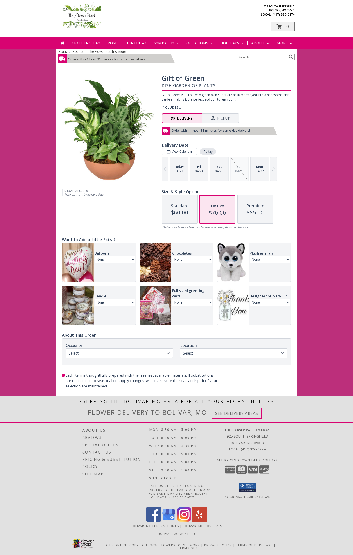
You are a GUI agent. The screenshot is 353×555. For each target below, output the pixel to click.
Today (208, 151)
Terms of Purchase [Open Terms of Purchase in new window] (254, 545)
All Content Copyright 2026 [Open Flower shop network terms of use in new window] (131, 545)
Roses (114, 43)
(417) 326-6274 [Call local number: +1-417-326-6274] (283, 14)
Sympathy (167, 43)
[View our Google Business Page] (169, 520)
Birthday (136, 43)
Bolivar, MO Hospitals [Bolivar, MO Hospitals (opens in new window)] (202, 526)
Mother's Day (86, 43)
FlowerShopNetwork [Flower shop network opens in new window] (180, 545)
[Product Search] (262, 57)
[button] (283, 26)
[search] (290, 56)
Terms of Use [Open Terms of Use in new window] (190, 548)
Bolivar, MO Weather (176, 534)
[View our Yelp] (199, 520)
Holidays (232, 43)
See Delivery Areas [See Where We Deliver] (236, 413)
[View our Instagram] (184, 520)
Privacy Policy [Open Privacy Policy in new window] (218, 545)
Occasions (200, 43)
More (285, 43)
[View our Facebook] (153, 520)
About (260, 43)
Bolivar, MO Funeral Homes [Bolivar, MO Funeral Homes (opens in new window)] (155, 526)
